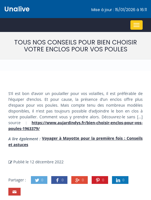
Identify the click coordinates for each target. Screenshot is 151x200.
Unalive (17, 9)
